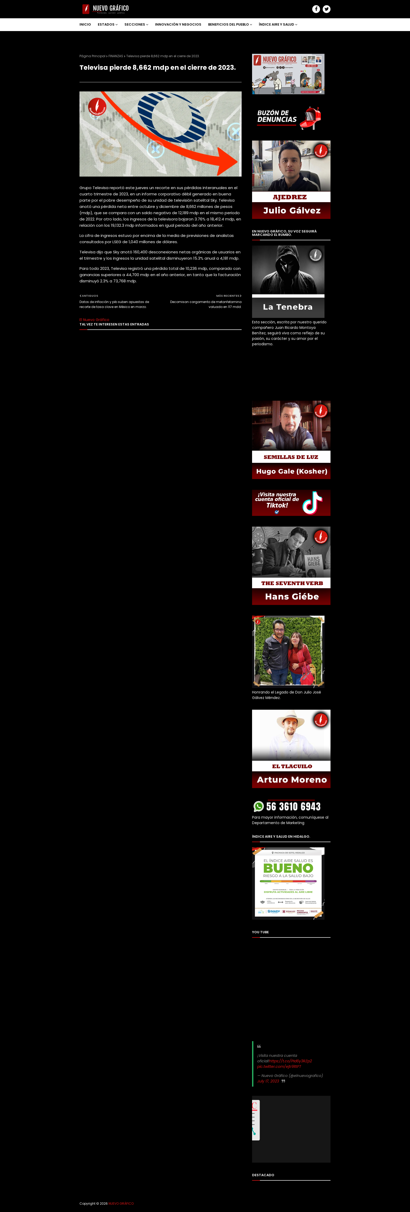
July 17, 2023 (268, 1081)
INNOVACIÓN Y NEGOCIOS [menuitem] (178, 24)
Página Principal (92, 56)
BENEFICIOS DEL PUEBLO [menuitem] (228, 24)
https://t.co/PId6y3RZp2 (290, 1061)
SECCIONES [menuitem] (134, 24)
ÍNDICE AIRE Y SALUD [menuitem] (276, 24)
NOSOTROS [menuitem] (93, 36)
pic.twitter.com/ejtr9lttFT (279, 1066)
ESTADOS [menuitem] (106, 24)
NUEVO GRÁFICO (121, 1203)
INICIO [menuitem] (85, 24)
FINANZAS (116, 56)
